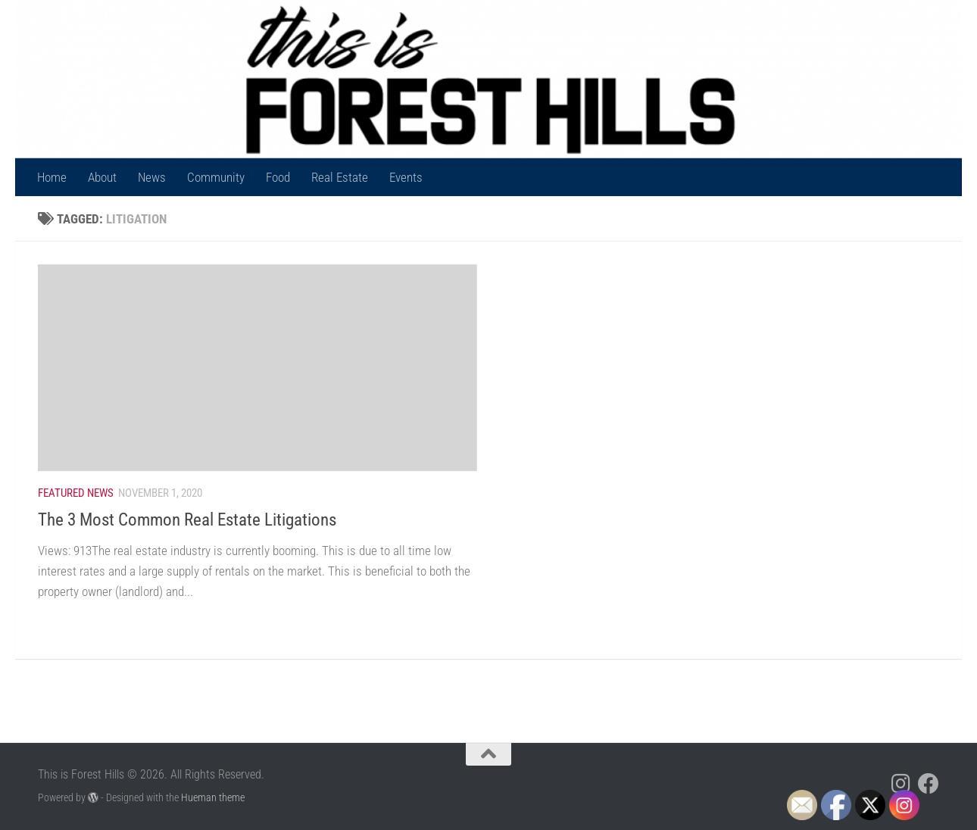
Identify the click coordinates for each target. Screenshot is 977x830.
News (152, 177)
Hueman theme (213, 797)
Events (406, 177)
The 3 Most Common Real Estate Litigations (187, 519)
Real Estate (339, 177)
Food (278, 177)
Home (52, 177)
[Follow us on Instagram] (901, 783)
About (102, 177)
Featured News (76, 493)
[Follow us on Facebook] (928, 783)
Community (216, 177)
